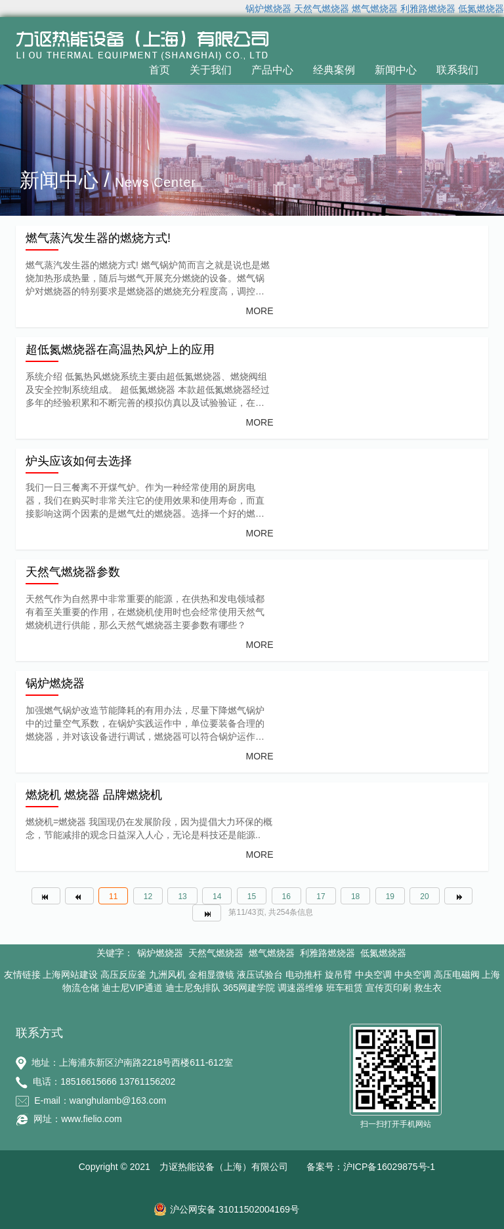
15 (251, 896)
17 (320, 896)
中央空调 (373, 974)
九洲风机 (167, 974)
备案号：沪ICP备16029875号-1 (370, 1166)
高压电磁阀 (457, 974)
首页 (159, 69)
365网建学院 (249, 987)
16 (286, 896)
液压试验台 (260, 974)
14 (217, 896)
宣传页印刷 (388, 987)
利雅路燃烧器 (427, 8)
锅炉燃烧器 (268, 8)
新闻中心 (396, 69)
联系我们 (457, 69)
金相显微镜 (211, 974)
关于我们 (211, 69)
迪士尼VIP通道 (132, 987)
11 (113, 896)
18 (355, 896)
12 (148, 896)
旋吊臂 (338, 974)
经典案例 (334, 69)
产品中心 (272, 69)
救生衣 (428, 987)
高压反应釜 (123, 974)
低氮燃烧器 (481, 8)
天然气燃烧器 (321, 8)
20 (424, 896)
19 (390, 896)
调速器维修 (301, 987)
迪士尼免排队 (192, 987)
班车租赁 (344, 987)
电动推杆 (303, 974)
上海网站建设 (70, 974)
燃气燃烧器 (375, 8)
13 (182, 896)
